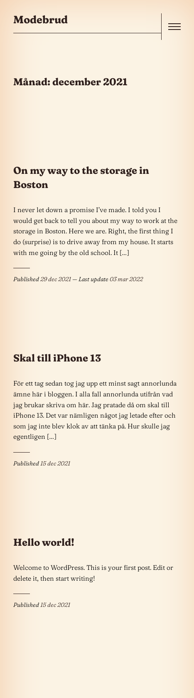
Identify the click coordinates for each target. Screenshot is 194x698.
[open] (174, 26)
